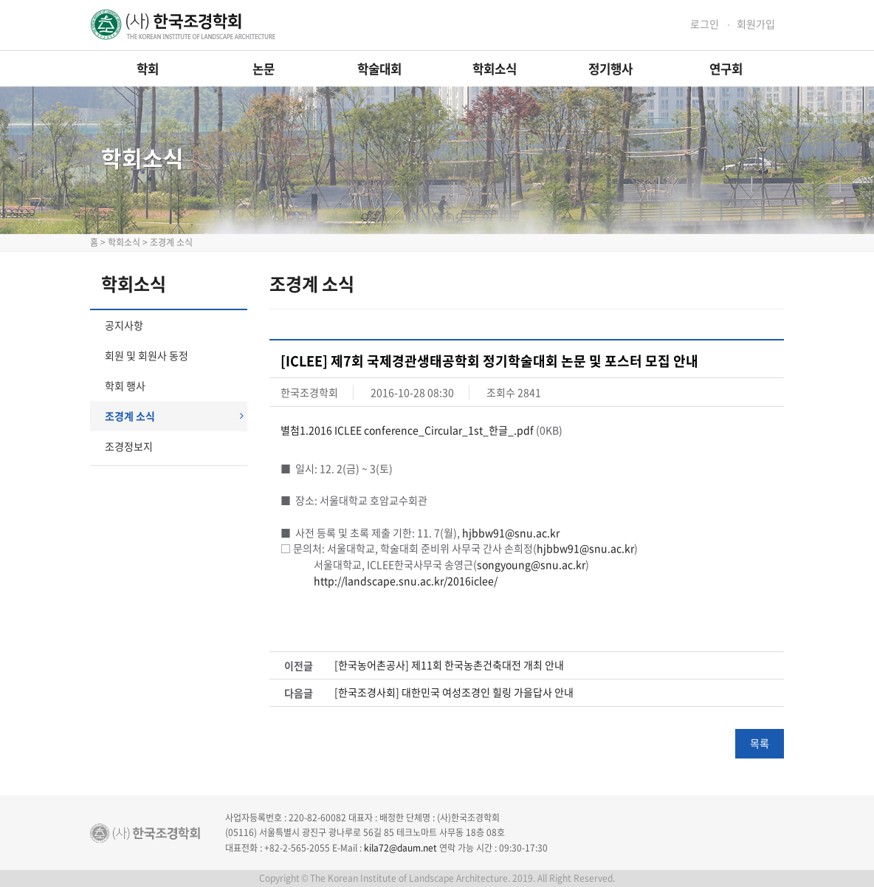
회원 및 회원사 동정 (146, 355)
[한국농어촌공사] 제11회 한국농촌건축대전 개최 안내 (449, 665)
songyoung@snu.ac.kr (531, 564)
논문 (263, 69)
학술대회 (379, 69)
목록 (759, 743)
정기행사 (610, 69)
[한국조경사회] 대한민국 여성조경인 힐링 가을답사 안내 (454, 692)
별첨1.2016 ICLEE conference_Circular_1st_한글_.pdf (407, 429)
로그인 (704, 24)
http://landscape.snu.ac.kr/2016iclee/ (406, 580)
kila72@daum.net (400, 848)
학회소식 (494, 69)
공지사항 (124, 325)
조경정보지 (129, 446)
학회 (148, 69)
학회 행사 (125, 385)
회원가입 (756, 24)
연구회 (726, 69)
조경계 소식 (174, 415)
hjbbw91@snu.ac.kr (511, 532)
